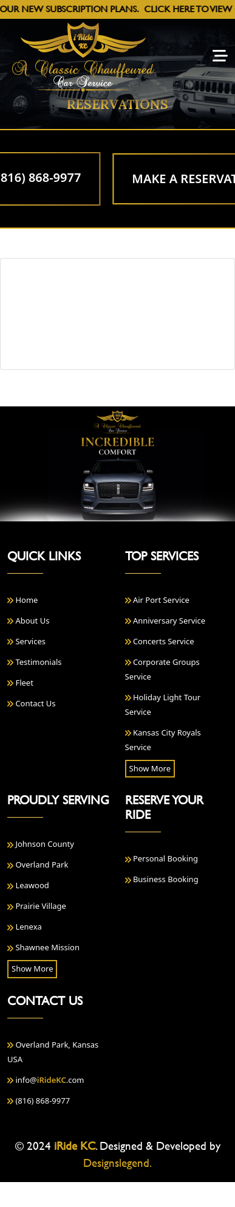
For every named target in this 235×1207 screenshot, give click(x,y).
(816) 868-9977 (38, 1100)
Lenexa (24, 926)
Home (22, 599)
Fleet (20, 682)
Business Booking (162, 879)
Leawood (28, 885)
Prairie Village (36, 905)
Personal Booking (162, 858)
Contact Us (31, 703)
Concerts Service (159, 641)
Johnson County (40, 843)
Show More (150, 768)
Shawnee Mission (43, 947)
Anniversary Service (165, 620)
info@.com (45, 1079)
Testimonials (34, 661)
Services (26, 641)
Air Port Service (157, 599)
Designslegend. (117, 1163)
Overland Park (37, 864)
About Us (28, 620)
